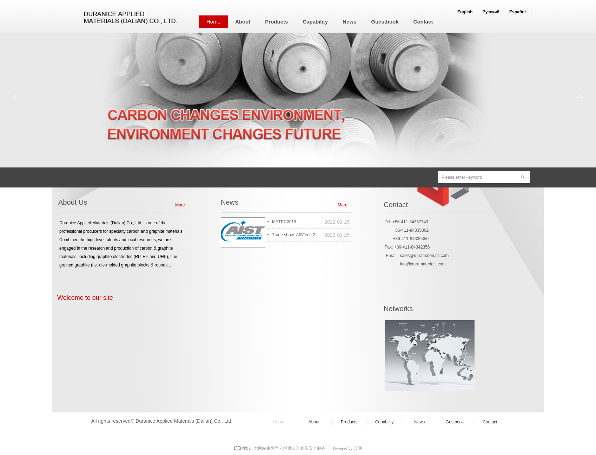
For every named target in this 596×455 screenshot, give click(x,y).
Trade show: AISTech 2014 (296, 234)
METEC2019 (284, 221)
